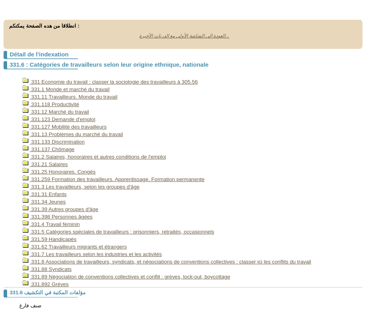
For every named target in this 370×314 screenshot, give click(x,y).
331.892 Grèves (45, 284)
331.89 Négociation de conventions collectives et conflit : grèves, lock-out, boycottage (126, 277)
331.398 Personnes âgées (57, 217)
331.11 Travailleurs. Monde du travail (69, 97)
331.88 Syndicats (46, 269)
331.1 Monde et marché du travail (65, 89)
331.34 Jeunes (43, 202)
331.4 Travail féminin (51, 224)
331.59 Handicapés (49, 239)
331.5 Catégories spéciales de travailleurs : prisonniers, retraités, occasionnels (118, 232)
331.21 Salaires (44, 164)
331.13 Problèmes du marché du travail (72, 134)
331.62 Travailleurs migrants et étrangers (74, 247)
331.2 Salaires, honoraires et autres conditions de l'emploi (94, 157)
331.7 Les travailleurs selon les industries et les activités (92, 254)
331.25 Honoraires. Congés (58, 172)
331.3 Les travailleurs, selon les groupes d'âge (80, 187)
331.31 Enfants (44, 194)
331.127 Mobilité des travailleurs (64, 127)
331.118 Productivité (50, 104)
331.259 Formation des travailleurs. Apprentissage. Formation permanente (113, 179)
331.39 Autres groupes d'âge (60, 209)
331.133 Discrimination (53, 142)
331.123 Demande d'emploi (58, 119)
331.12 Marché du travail (55, 112)
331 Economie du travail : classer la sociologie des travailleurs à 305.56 (110, 82)
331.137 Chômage (48, 149)
